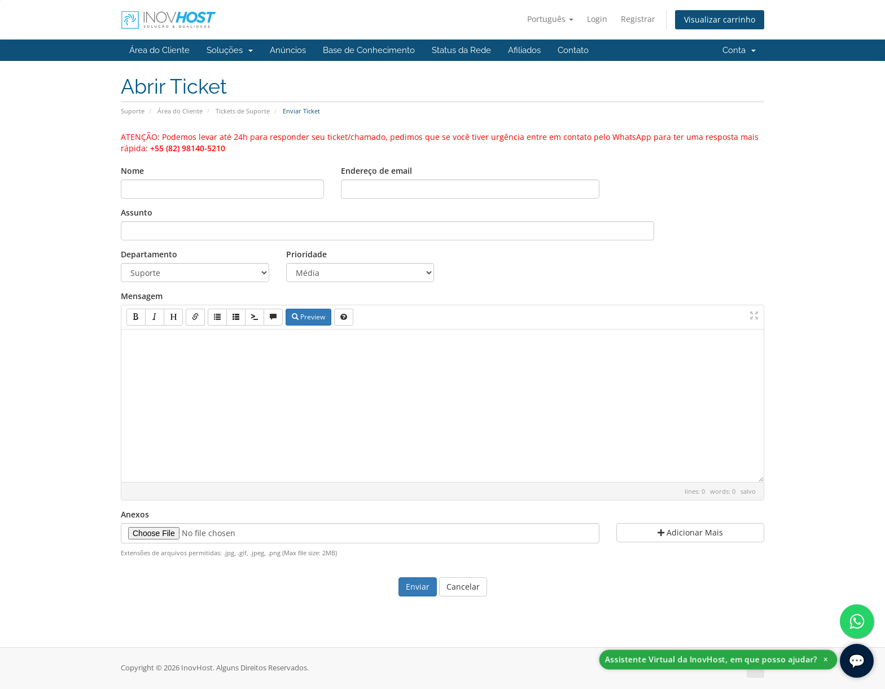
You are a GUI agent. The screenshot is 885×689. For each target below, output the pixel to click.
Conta (739, 50)
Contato (573, 50)
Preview (308, 317)
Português (550, 19)
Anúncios (288, 50)
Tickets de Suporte (243, 111)
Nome (132, 170)
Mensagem (142, 296)
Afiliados (524, 50)
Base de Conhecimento (369, 50)
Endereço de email (376, 170)
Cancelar (463, 586)
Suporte (132, 111)
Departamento (149, 254)
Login (597, 19)
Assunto (136, 212)
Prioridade (306, 254)
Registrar (638, 19)
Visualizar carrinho (719, 19)
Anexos (135, 514)
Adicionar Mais (690, 532)
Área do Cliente (159, 50)
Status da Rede (461, 50)
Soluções (230, 50)
